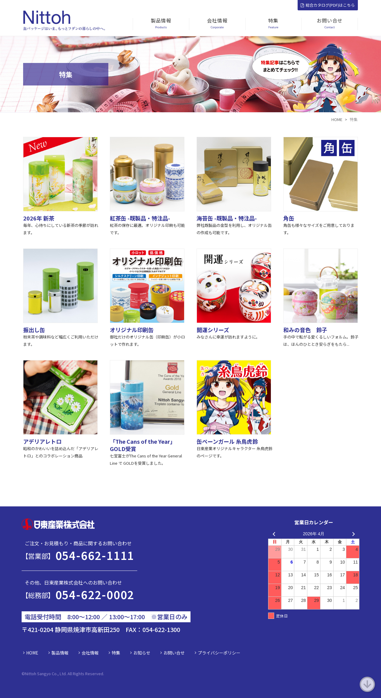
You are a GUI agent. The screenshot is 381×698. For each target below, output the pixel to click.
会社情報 (90, 653)
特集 (116, 653)
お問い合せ (174, 653)
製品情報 (59, 653)
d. (102, 673)
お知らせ (141, 653)
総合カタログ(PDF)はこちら (328, 5)
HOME (32, 653)
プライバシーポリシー (219, 653)
